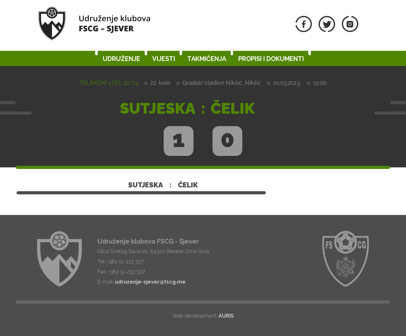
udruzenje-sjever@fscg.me (150, 282)
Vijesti (163, 59)
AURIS (226, 316)
